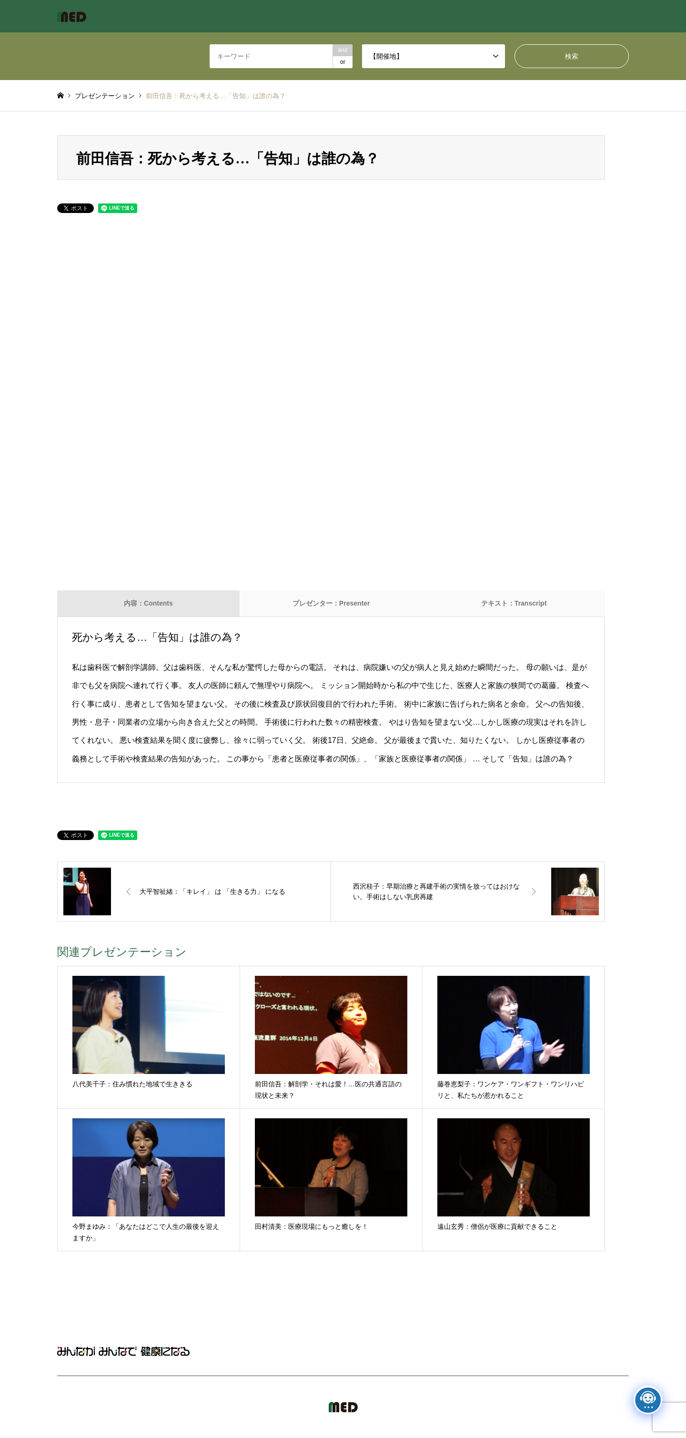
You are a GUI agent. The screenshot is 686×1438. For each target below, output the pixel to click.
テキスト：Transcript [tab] (514, 603)
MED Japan (547, 1407)
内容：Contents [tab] (148, 603)
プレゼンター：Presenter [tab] (331, 603)
